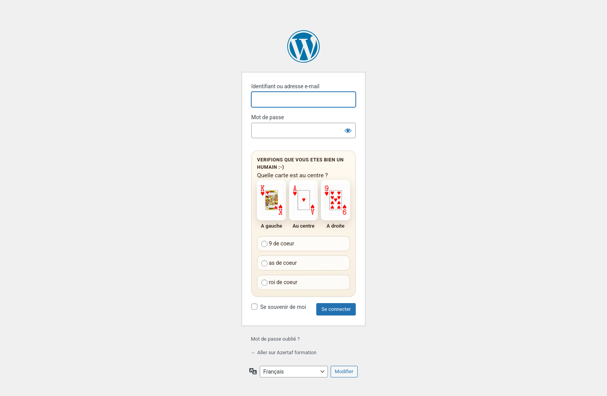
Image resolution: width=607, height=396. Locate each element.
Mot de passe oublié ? (275, 339)
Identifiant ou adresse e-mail (285, 86)
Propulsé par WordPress (303, 46)
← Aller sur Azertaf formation (283, 352)
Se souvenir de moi (283, 307)
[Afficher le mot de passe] (348, 130)
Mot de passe (267, 117)
